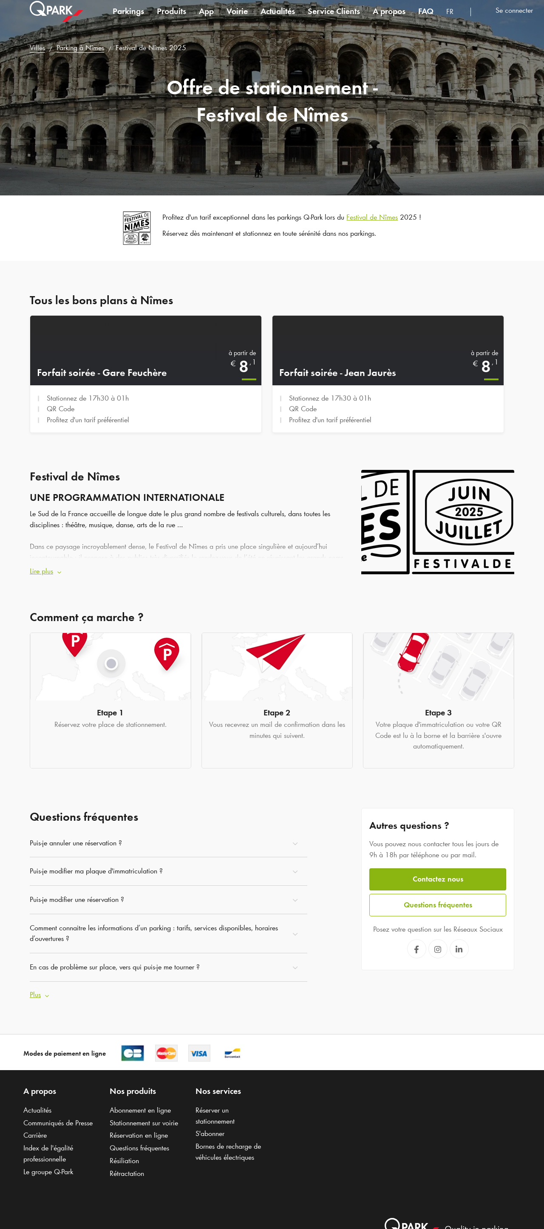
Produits (171, 19)
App (206, 19)
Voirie (237, 19)
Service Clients (334, 19)
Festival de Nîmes (372, 217)
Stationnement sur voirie (144, 1122)
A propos (389, 19)
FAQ (426, 19)
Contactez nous (438, 879)
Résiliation (124, 1160)
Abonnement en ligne (140, 1110)
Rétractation (127, 1173)
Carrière (35, 1135)
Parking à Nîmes (80, 47)
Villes (37, 47)
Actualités (278, 19)
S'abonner (210, 1133)
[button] (189, 571)
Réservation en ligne (139, 1135)
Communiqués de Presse (58, 1122)
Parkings (128, 19)
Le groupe (48, 1171)
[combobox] (455, 20)
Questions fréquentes (438, 905)
